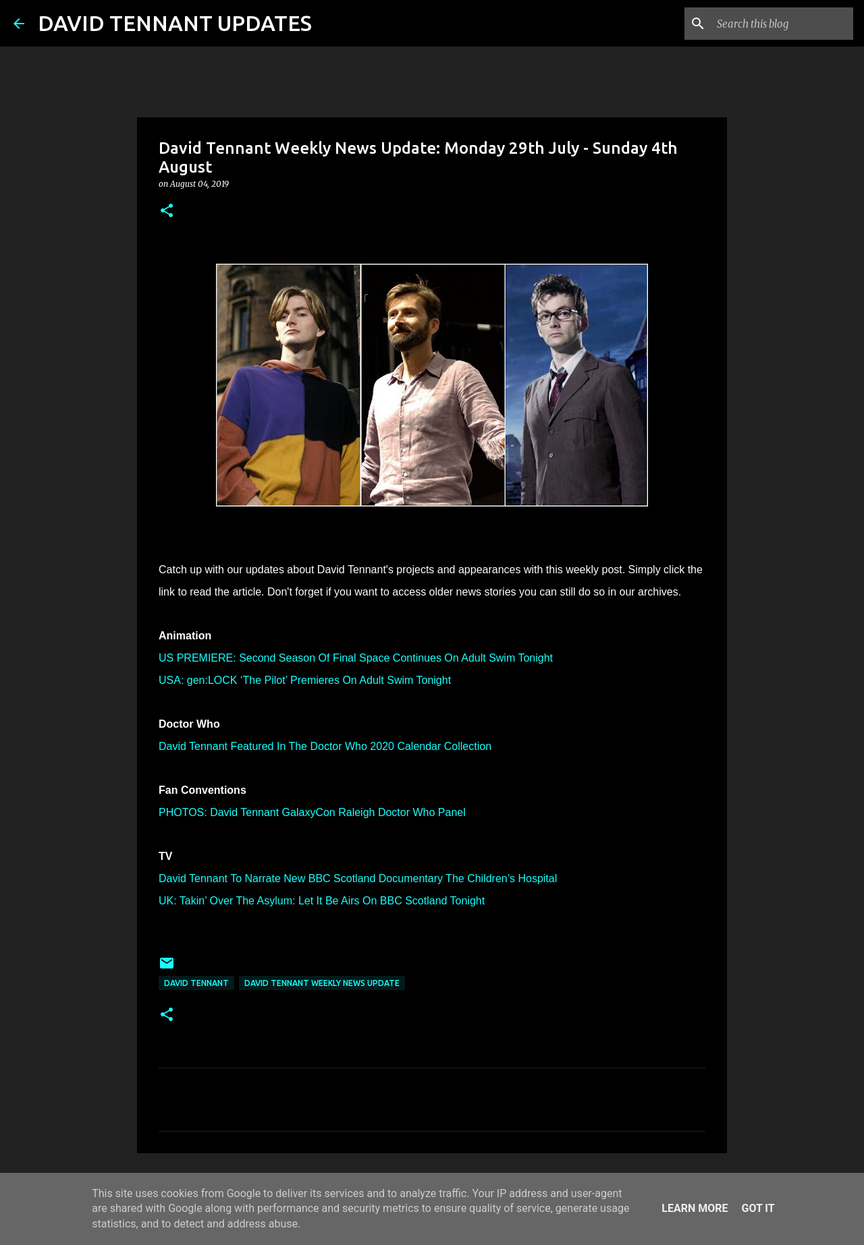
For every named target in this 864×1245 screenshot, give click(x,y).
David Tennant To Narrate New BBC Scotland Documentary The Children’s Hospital (358, 878)
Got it (757, 1208)
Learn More (695, 1208)
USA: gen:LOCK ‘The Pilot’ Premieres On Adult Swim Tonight (305, 680)
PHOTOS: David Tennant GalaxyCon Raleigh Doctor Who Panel (312, 812)
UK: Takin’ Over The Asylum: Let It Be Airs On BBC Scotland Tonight (322, 900)
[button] (167, 211)
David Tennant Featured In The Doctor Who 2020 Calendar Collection (325, 746)
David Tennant (196, 983)
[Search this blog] (782, 23)
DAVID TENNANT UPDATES (175, 23)
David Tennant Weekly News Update (322, 983)
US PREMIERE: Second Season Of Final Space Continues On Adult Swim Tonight (356, 658)
